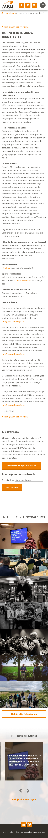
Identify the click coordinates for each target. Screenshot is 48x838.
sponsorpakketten (22, 280)
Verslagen (11, 13)
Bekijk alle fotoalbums (24, 714)
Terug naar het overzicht (15, 27)
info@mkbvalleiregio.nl (13, 321)
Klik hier (6, 268)
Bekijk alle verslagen (24, 799)
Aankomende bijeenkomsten (21, 465)
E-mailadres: (22, 480)
